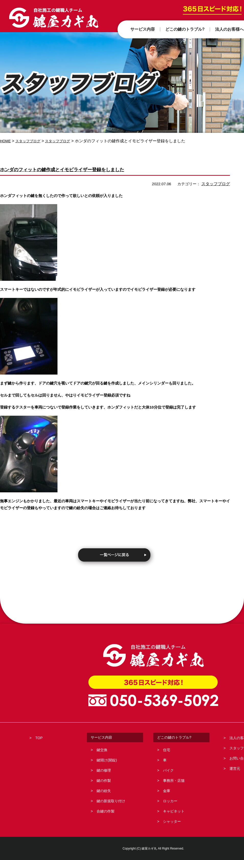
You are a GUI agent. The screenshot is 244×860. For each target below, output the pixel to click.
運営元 (234, 768)
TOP (39, 738)
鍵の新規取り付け (111, 801)
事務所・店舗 (173, 780)
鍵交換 (102, 750)
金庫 (166, 790)
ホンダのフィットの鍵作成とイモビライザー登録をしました (85, 169)
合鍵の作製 (105, 811)
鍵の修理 (104, 770)
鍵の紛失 (104, 790)
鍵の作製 (104, 780)
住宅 (166, 750)
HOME (6, 141)
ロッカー (170, 801)
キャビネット (173, 811)
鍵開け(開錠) (107, 760)
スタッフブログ (31, 141)
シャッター (172, 821)
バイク (168, 770)
